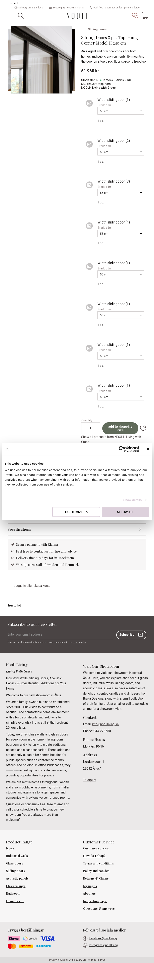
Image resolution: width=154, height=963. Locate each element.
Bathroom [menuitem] (13, 894)
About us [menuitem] (89, 894)
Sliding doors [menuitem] (15, 871)
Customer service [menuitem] (96, 848)
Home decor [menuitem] (15, 901)
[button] (135, 15)
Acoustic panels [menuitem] (17, 879)
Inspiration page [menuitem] (95, 901)
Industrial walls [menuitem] (17, 856)
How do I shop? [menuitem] (94, 856)
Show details (132, 500)
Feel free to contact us (32, 551)
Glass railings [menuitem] (15, 886)
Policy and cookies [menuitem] (96, 871)
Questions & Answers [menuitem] (99, 909)
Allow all (125, 512)
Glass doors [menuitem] (14, 863)
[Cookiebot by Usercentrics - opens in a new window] (121, 449)
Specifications (19, 529)
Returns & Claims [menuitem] (96, 879)
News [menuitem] (10, 848)
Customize (76, 512)
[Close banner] (148, 449)
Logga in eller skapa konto (32, 586)
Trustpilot (12, 3)
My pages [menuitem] (90, 886)
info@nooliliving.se (105, 724)
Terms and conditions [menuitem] (98, 863)
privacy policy (79, 642)
